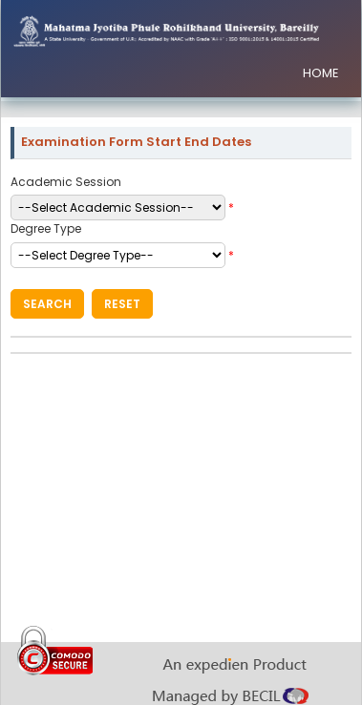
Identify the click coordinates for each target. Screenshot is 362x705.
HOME (321, 73)
